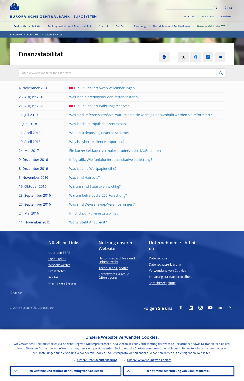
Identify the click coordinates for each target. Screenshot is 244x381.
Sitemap (17, 293)
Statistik (103, 26)
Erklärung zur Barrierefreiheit (170, 277)
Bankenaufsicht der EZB (214, 26)
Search (215, 7)
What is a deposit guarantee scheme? (99, 132)
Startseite (16, 34)
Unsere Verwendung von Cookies (149, 359)
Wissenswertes (59, 265)
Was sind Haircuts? (84, 177)
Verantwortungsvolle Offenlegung (114, 276)
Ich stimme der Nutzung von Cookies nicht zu (178, 371)
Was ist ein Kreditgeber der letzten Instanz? (104, 97)
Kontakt (54, 277)
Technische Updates (113, 268)
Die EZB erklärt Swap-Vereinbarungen (102, 88)
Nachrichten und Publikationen (171, 26)
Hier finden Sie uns (62, 283)
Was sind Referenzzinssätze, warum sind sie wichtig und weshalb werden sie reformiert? (140, 114)
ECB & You (208, 16)
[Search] (195, 7)
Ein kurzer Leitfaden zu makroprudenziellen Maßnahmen (115, 150)
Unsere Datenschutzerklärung (97, 359)
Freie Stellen (57, 259)
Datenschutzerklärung (165, 264)
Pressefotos (57, 271)
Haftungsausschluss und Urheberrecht (117, 260)
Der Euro (121, 26)
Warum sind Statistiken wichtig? (95, 186)
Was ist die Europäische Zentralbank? (99, 123)
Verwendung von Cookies (167, 270)
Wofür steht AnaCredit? (88, 222)
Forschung (139, 26)
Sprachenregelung (162, 283)
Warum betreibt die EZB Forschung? (98, 195)
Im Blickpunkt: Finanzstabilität (93, 213)
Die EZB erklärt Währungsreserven (99, 105)
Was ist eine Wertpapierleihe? (93, 168)
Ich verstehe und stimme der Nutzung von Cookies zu (65, 371)
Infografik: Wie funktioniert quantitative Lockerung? (110, 159)
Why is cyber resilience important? (97, 141)
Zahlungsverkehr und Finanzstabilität (70, 26)
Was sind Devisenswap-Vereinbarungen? (102, 204)
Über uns (189, 16)
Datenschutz (158, 258)
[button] (222, 8)
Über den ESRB (59, 252)
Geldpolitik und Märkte (26, 26)
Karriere (226, 16)
